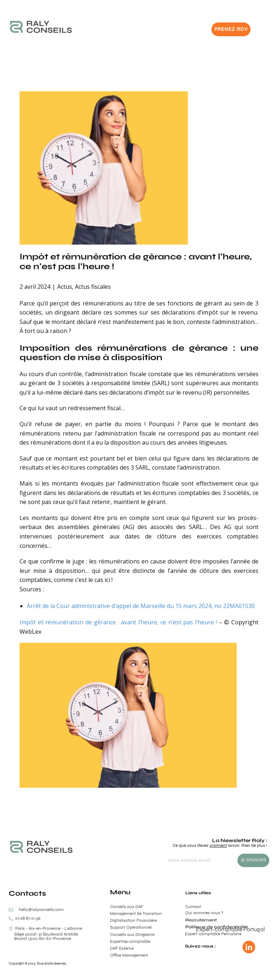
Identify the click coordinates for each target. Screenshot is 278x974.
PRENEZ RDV (231, 29)
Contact (193, 906)
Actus (64, 287)
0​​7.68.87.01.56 (25, 918)
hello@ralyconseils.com (41, 909)
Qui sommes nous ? (204, 912)
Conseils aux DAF (126, 906)
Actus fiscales (93, 287)
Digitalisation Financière (133, 920)
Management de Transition (136, 913)
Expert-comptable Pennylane (213, 933)
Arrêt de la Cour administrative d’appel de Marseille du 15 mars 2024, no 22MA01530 (141, 606)
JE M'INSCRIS (253, 859)
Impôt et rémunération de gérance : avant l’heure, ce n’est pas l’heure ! (136, 261)
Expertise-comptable (130, 941)
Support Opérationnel (131, 927)
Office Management (129, 955)
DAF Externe (122, 948)
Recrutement (201, 920)
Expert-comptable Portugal (230, 929)
